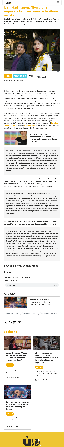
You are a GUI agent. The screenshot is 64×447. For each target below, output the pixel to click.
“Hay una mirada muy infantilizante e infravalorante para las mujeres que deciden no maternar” (43, 138)
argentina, (55, 313)
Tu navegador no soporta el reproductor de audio (32, 285)
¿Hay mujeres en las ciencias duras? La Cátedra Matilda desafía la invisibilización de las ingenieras (46, 358)
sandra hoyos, (27, 313)
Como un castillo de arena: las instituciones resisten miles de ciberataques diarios (17, 405)
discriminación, (45, 313)
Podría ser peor (20, 76)
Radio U (31, 76)
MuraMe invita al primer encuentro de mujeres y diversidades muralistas (39, 302)
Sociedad (8, 76)
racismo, (35, 313)
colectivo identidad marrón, (12, 313)
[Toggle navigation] (58, 2)
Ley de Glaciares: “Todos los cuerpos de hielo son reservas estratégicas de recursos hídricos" (17, 356)
